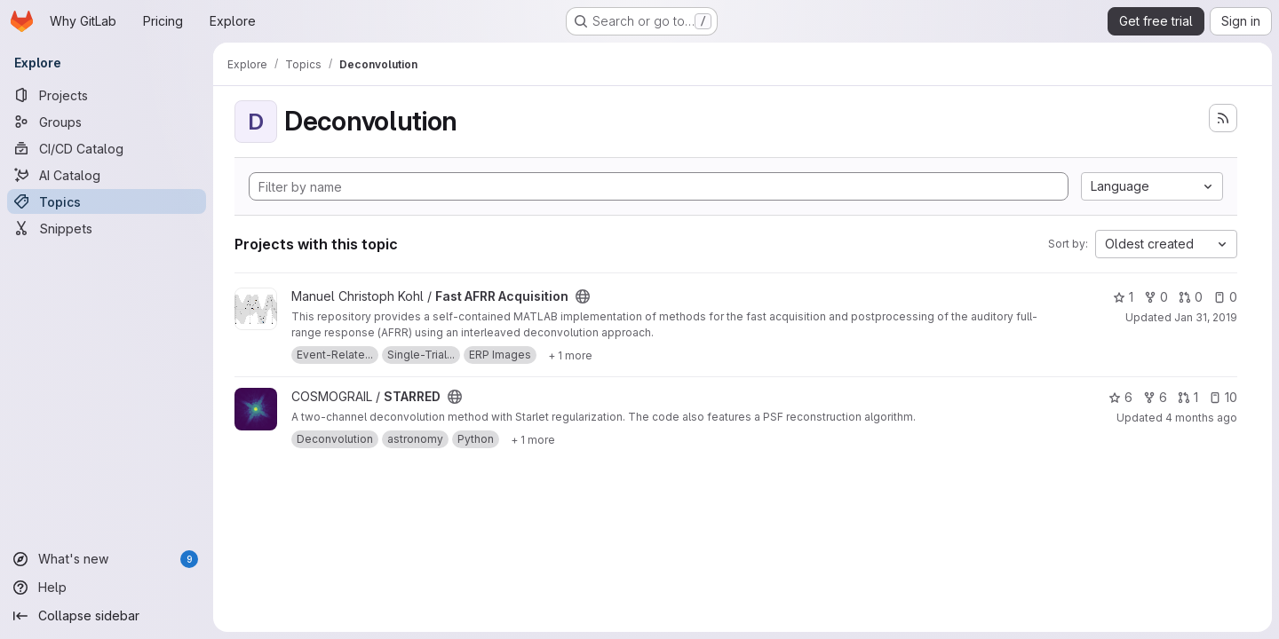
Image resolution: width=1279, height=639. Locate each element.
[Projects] (106, 95)
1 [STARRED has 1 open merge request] (1188, 397)
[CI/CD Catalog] (106, 148)
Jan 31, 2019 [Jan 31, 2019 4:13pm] (1205, 317)
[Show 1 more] (570, 355)
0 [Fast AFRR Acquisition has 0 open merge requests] (1191, 296)
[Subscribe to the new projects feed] (1223, 118)
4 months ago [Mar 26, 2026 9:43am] (1201, 417)
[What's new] (106, 559)
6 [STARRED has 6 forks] (1155, 397)
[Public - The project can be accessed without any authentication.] (583, 296)
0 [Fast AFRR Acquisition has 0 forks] (1156, 296)
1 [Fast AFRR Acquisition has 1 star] (1123, 296)
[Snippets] (106, 228)
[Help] (106, 587)
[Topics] (106, 201)
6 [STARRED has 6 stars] (1120, 397)
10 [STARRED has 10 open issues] (1223, 397)
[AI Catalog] (106, 174)
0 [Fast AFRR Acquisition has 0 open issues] (1225, 296)
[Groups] (106, 121)
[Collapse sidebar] (106, 616)
